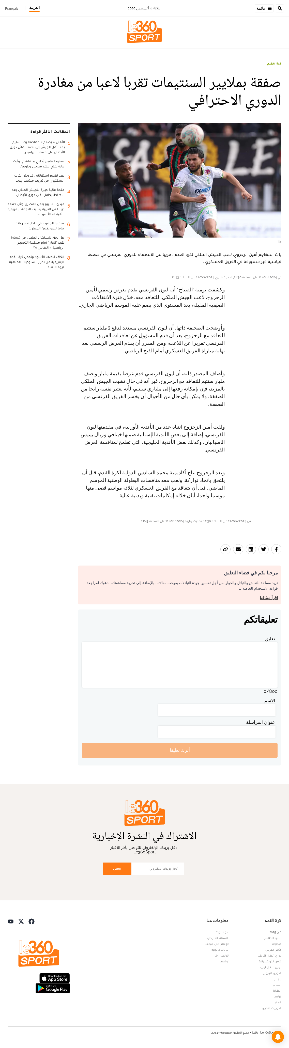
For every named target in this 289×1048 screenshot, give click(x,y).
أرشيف (224, 961)
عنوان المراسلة (260, 722)
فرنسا (277, 996)
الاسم (269, 700)
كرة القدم (274, 63)
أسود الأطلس (272, 938)
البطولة (276, 944)
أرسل (117, 868)
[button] (278, 1037)
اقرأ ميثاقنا (269, 597)
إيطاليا (277, 990)
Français (12, 8)
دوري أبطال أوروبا (270, 967)
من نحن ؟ (222, 932)
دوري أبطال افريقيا (269, 955)
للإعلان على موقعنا (217, 944)
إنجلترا (277, 979)
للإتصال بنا (222, 955)
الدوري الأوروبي (272, 973)
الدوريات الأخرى (271, 1008)
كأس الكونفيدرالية (270, 961)
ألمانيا (277, 1002)
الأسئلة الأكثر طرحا (217, 938)
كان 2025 (275, 932)
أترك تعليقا (180, 750)
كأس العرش (273, 949)
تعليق (270, 638)
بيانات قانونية (220, 949)
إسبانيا (276, 985)
